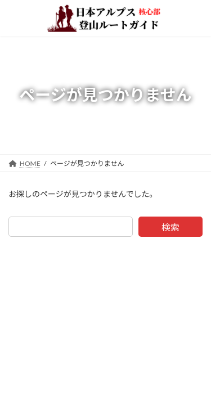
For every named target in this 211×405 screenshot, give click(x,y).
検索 (170, 227)
